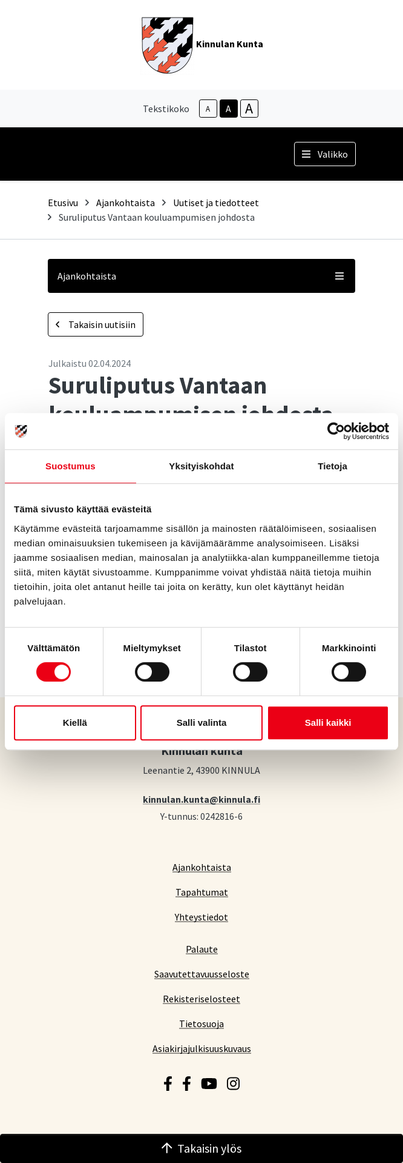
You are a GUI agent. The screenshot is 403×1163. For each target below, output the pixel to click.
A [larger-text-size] (249, 108)
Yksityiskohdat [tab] (201, 466)
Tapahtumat (201, 891)
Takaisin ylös (201, 1148)
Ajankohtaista (125, 202)
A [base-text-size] (228, 108)
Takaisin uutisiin (96, 324)
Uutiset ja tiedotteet (216, 202)
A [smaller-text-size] (208, 109)
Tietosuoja (201, 1023)
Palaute (202, 948)
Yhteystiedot (201, 916)
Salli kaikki (328, 722)
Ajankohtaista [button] (201, 276)
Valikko (325, 154)
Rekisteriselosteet (201, 998)
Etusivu (63, 202)
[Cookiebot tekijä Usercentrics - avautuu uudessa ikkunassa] (336, 431)
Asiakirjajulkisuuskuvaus (201, 1048)
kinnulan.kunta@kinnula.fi (201, 799)
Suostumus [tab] (70, 466)
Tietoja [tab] (332, 466)
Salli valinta (202, 722)
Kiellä (75, 722)
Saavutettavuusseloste (201, 973)
